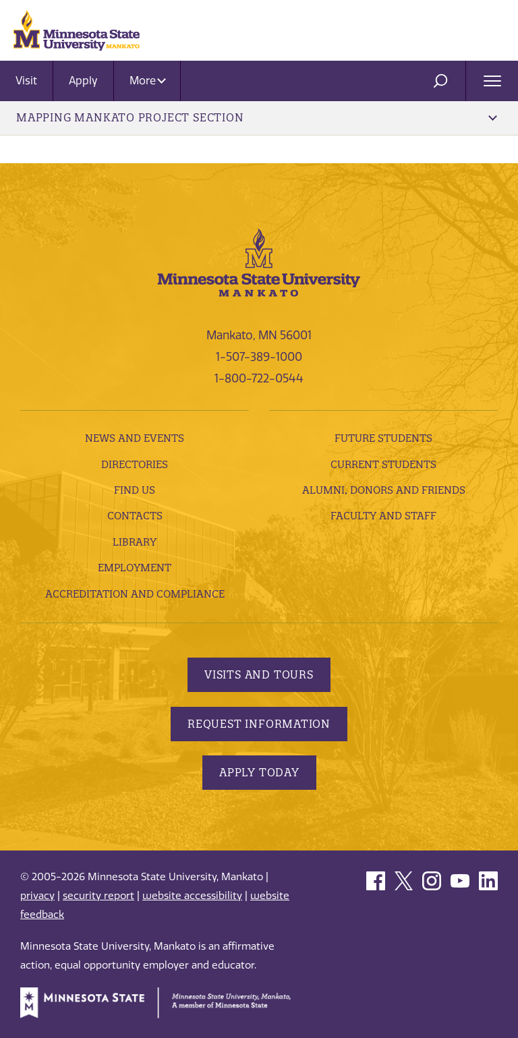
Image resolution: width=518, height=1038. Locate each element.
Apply (83, 80)
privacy (37, 896)
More (148, 80)
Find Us (134, 490)
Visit (26, 80)
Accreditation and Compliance (135, 593)
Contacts (135, 515)
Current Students (383, 464)
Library (134, 542)
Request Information (259, 723)
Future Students (383, 438)
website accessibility (192, 896)
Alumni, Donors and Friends (383, 490)
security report (98, 896)
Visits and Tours (259, 674)
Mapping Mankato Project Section (256, 117)
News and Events (134, 438)
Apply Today (259, 772)
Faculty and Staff (383, 515)
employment (134, 567)
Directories (134, 464)
